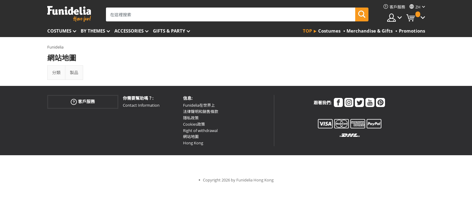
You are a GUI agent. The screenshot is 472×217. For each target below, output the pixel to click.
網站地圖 (191, 136)
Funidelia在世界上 (199, 105)
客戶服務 (83, 102)
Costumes (59, 31)
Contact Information (141, 105)
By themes (93, 31)
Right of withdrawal (200, 130)
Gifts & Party (169, 31)
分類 (56, 72)
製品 (74, 72)
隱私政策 (191, 118)
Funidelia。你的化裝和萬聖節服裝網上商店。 (69, 14)
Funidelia (55, 47)
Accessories (129, 31)
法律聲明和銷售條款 (200, 111)
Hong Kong (193, 143)
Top (307, 31)
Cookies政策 (194, 124)
